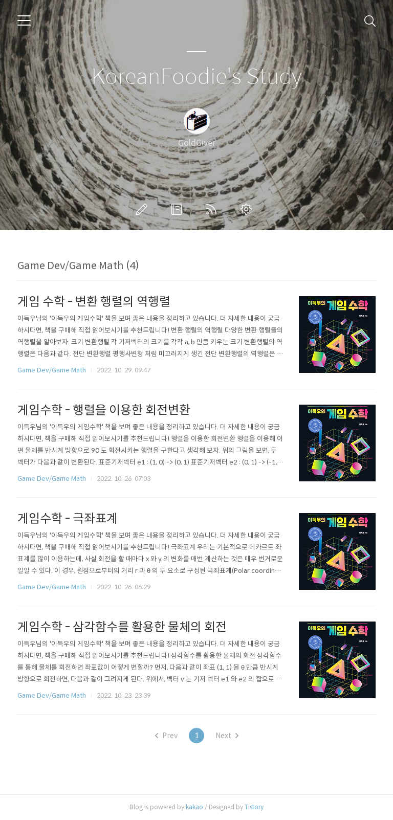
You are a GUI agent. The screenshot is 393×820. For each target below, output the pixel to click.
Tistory (254, 807)
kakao (194, 807)
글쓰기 (144, 209)
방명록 (178, 209)
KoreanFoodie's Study (196, 77)
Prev (166, 735)
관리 (248, 209)
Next (226, 735)
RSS (213, 209)
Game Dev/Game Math (51, 370)
